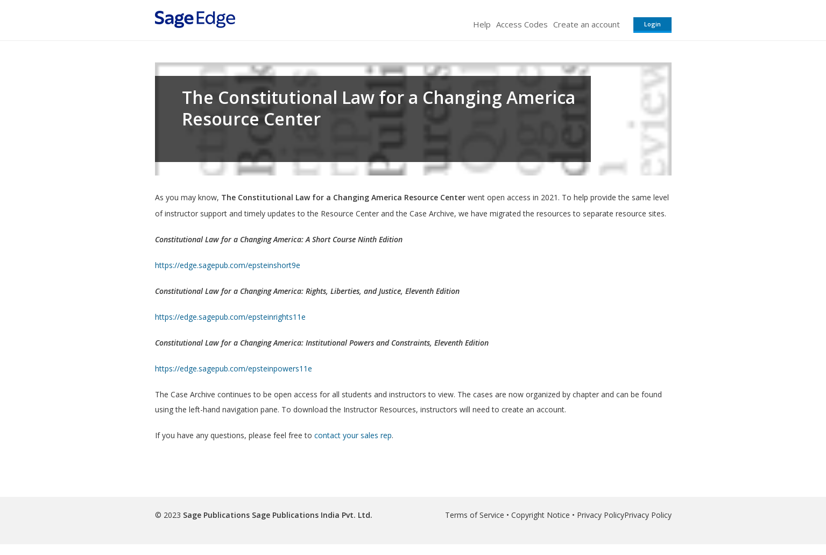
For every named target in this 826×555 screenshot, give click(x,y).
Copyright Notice (540, 515)
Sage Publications (216, 515)
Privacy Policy (600, 515)
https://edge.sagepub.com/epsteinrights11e (230, 317)
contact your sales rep (353, 435)
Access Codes (522, 24)
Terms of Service (474, 515)
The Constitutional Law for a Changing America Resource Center (378, 108)
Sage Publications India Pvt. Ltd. (311, 515)
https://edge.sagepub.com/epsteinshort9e (227, 265)
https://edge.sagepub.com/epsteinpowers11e (233, 368)
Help (482, 24)
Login (652, 24)
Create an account (586, 24)
